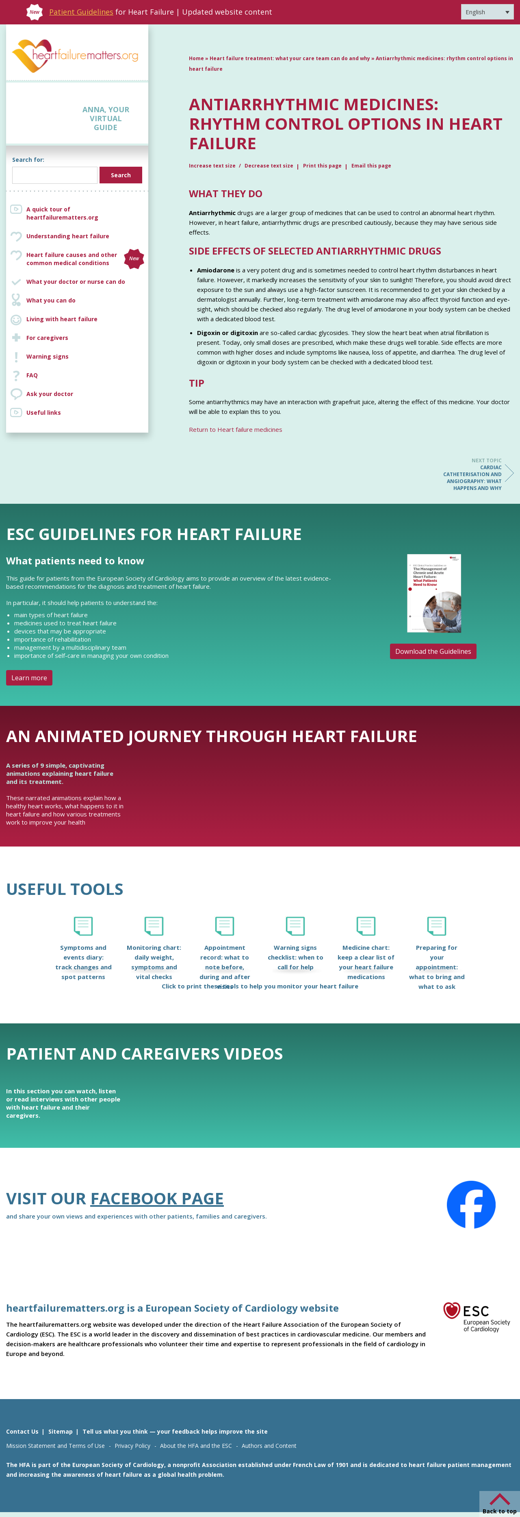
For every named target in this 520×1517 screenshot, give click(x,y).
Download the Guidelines (433, 651)
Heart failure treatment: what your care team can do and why (290, 58)
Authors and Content (269, 1446)
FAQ (32, 375)
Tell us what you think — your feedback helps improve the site (175, 1431)
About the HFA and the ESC (196, 1446)
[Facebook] (471, 1204)
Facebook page (157, 1198)
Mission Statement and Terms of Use (55, 1446)
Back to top (500, 1511)
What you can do (51, 300)
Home (196, 58)
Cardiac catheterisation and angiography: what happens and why (469, 474)
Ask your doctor (49, 394)
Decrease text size (269, 165)
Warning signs (47, 356)
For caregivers (47, 338)
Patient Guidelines (81, 12)
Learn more (29, 677)
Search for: (28, 159)
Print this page (322, 165)
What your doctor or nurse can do (75, 281)
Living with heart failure (62, 319)
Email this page (371, 165)
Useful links (43, 412)
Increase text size (213, 165)
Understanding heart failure (67, 236)
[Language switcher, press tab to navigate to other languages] (487, 12)
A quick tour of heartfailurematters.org (62, 213)
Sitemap (60, 1431)
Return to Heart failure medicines (235, 429)
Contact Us (22, 1431)
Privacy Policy (132, 1446)
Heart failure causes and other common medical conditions (85, 259)
